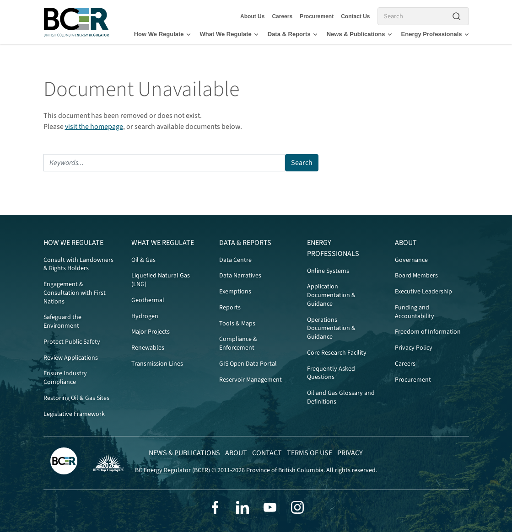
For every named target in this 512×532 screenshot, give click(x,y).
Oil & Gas (143, 260)
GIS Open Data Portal (248, 363)
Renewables (147, 347)
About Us (252, 16)
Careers (282, 16)
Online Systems (328, 271)
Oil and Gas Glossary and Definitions (341, 397)
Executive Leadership (423, 291)
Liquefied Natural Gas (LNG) (160, 280)
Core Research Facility (336, 352)
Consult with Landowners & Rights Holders (78, 264)
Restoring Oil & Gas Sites (76, 398)
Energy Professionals (435, 34)
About (406, 243)
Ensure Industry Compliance (65, 378)
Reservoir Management (250, 379)
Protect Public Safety (71, 341)
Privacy (350, 453)
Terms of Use (309, 453)
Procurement (317, 16)
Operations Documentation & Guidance (331, 328)
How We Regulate (162, 34)
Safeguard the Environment (62, 321)
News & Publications (359, 34)
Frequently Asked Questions (331, 373)
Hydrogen (144, 316)
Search (302, 163)
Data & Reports (293, 34)
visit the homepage (94, 127)
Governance (411, 260)
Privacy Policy (413, 347)
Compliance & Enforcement (238, 343)
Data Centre (235, 260)
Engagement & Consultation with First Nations (74, 293)
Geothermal (147, 300)
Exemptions (235, 291)
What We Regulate (229, 34)
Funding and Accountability (414, 312)
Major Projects (150, 331)
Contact (267, 453)
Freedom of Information (428, 331)
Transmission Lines (157, 363)
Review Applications (70, 357)
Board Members (416, 275)
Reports (230, 307)
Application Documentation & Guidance (331, 295)
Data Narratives (240, 275)
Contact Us (355, 16)
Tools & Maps (237, 323)
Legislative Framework (74, 414)
